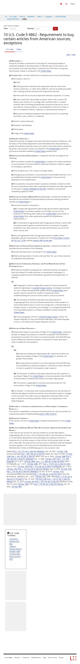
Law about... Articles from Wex (14, 541)
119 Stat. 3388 (59, 456)
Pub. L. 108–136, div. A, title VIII (32, 454)
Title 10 (22, 16)
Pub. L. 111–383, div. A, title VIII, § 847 (50, 461)
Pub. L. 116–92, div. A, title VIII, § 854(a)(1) (22, 471)
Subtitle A (31, 16)
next (73, 54)
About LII (17, 657)
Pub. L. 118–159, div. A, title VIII (47, 481)
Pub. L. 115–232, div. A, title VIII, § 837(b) (33, 469)
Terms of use (52, 657)
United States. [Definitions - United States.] (46, 71)
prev (68, 54)
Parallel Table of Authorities (14, 552)
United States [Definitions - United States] (29, 133)
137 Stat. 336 (29, 481)
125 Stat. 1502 (23, 466)
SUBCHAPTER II (13, 19)
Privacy (61, 657)
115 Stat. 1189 (62, 451)
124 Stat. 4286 (32, 464)
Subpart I (49, 16)
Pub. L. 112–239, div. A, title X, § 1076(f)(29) (45, 466)
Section (31, 28)
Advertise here (36, 657)
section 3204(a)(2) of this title (34, 189)
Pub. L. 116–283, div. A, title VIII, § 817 (47, 474)
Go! (55, 29)
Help (44, 657)
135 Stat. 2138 (40, 479)
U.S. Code (9, 49)
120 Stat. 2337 (50, 459)
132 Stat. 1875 (66, 469)
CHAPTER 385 (60, 16)
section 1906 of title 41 (48, 414)
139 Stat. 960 (16, 487)
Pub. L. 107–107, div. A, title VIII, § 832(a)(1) (28, 451)
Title (6, 28)
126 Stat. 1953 (12, 469)
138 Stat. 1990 (23, 484)
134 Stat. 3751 (40, 476)
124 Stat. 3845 (29, 461)
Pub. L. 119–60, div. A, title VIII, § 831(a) (48, 484)
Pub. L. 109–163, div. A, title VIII (23, 456)
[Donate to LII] (61, 3)
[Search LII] (66, 3)
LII (6, 16)
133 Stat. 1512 (58, 471)
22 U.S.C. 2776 (20, 240)
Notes (19, 49)
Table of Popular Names (15, 547)
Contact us (25, 657)
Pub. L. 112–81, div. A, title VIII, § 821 (57, 464)
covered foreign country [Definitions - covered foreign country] (42, 288)
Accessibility (8, 657)
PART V (40, 16)
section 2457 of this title (42, 240)
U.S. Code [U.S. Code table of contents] (13, 16)
